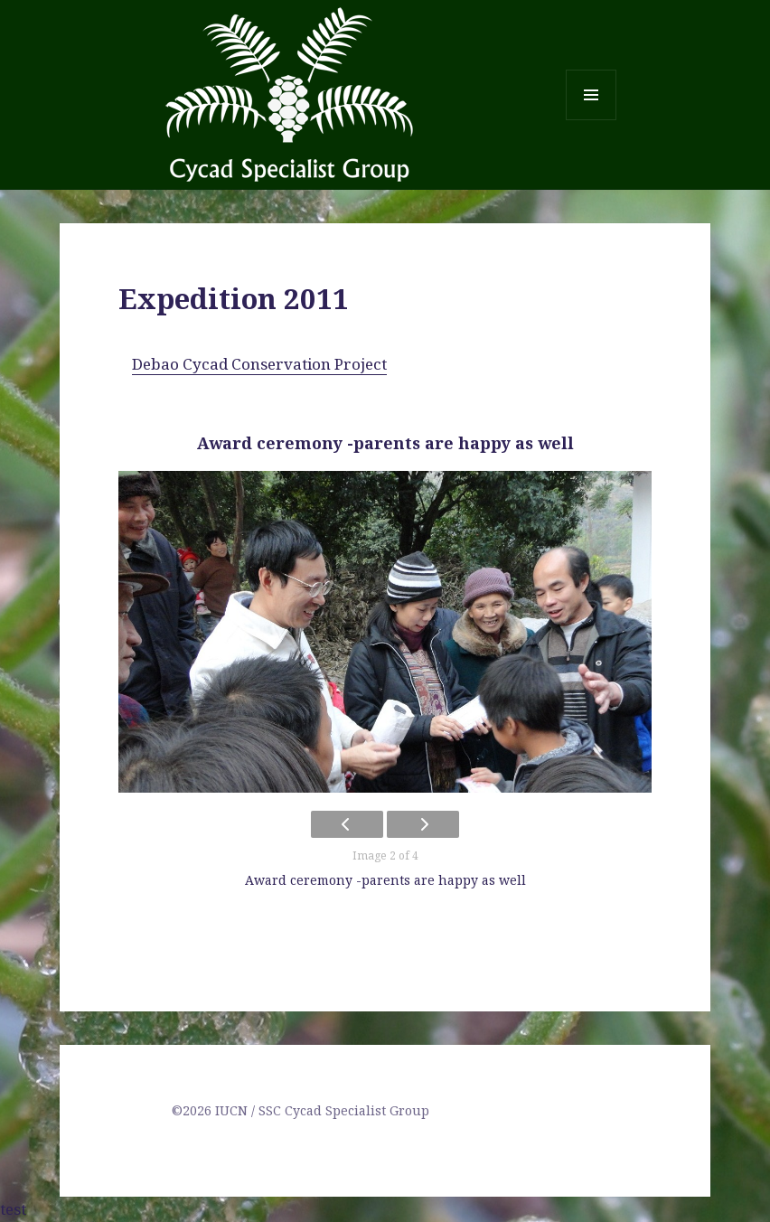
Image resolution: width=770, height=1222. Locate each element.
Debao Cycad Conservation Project (259, 363)
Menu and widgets (591, 119)
